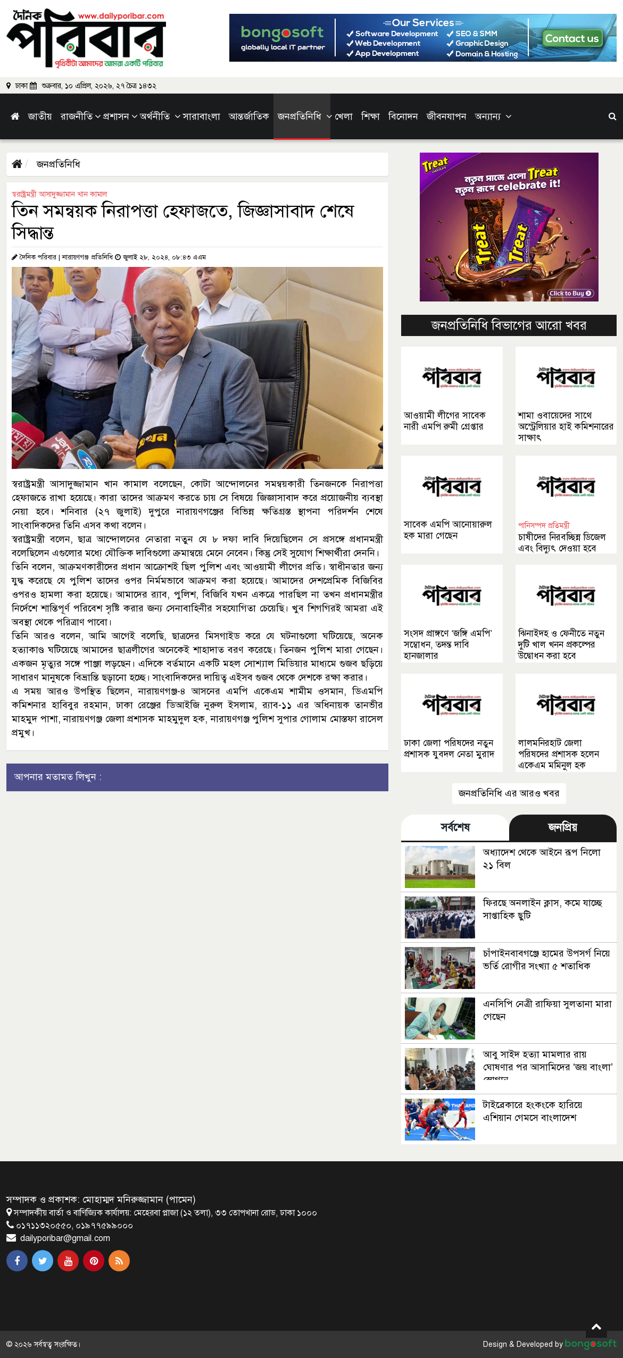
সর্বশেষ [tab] (455, 827)
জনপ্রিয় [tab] (563, 827)
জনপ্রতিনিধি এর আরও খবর (509, 793)
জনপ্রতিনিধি (57, 164)
